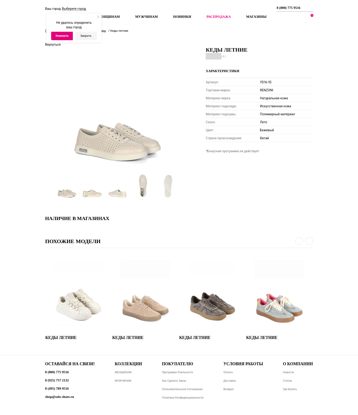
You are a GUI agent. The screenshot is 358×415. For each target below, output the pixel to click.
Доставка (229, 380)
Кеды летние (61, 337)
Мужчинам (146, 16)
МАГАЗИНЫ (256, 16)
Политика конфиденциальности (182, 397)
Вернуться (53, 44)
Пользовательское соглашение (182, 389)
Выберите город (74, 9)
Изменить (62, 35)
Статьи (287, 380)
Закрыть (85, 35)
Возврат (228, 389)
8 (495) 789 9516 (57, 388)
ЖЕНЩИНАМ (123, 372)
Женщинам (108, 16)
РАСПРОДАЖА (218, 16)
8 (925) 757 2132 (57, 380)
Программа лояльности (177, 372)
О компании (298, 364)
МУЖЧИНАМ (123, 380)
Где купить (290, 389)
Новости (288, 372)
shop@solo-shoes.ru (59, 397)
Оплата (228, 372)
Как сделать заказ (174, 380)
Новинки (182, 16)
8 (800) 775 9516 (288, 8)
